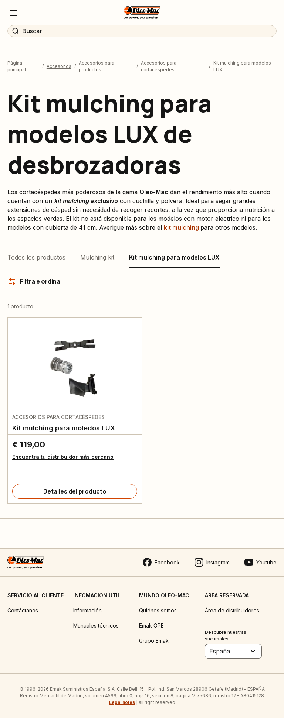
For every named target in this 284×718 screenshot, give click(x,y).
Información (87, 610)
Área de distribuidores (232, 610)
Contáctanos (22, 610)
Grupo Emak (154, 641)
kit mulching (182, 227)
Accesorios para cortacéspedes (158, 66)
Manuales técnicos (96, 625)
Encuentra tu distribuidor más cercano (63, 457)
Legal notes (122, 702)
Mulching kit (97, 257)
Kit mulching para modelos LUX (174, 257)
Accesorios (59, 66)
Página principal (16, 66)
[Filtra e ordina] (33, 281)
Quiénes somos (158, 610)
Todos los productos (36, 257)
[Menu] (13, 13)
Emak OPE (151, 625)
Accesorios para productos (96, 66)
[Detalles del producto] (74, 491)
